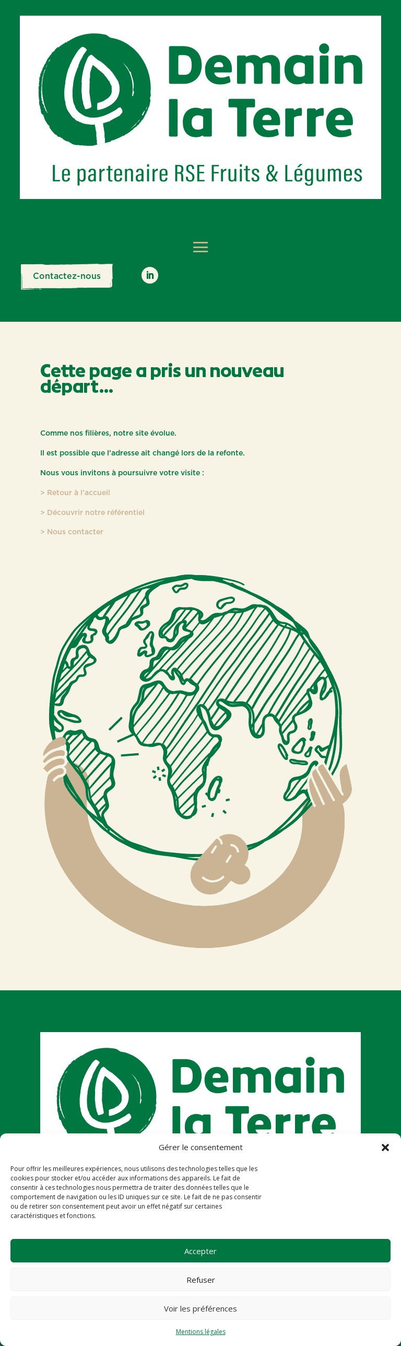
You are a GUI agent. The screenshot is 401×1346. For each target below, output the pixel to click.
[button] (385, 1147)
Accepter (200, 1251)
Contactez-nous (67, 276)
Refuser (200, 1279)
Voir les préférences (200, 1308)
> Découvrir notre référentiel (92, 513)
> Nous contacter (71, 532)
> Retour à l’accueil (75, 493)
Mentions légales (201, 1331)
